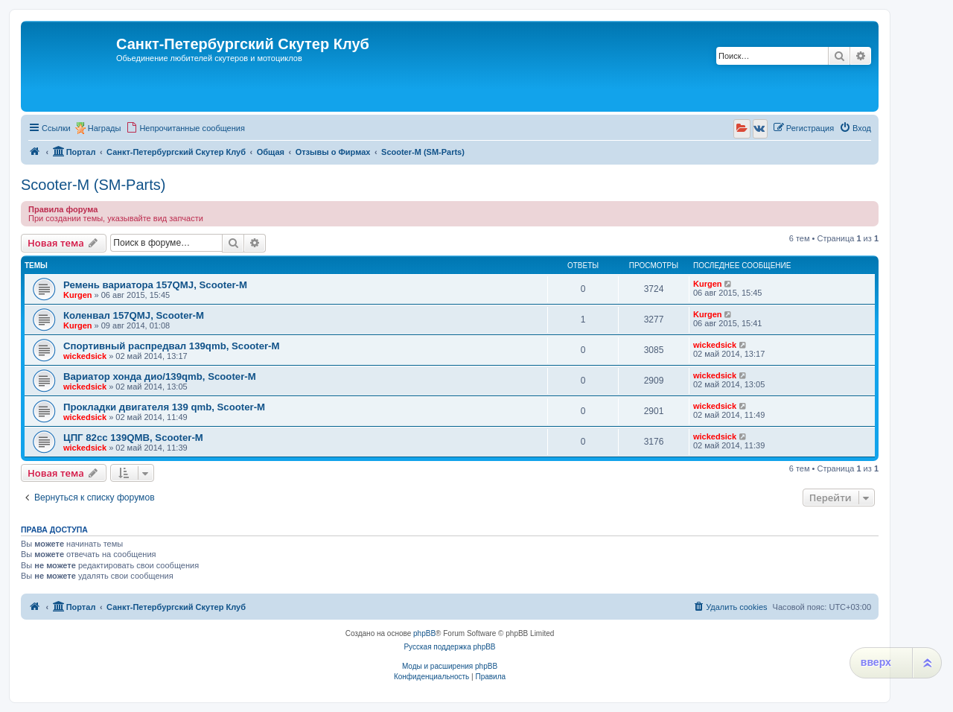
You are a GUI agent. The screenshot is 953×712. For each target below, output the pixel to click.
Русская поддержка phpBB (449, 647)
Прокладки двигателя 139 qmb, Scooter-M (164, 407)
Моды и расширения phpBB (449, 666)
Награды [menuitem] (104, 128)
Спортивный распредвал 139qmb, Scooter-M (171, 346)
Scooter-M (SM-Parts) (93, 185)
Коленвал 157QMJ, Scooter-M (133, 315)
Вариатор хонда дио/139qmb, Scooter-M (159, 376)
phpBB (424, 633)
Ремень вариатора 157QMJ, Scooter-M (155, 284)
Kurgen (77, 294)
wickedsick (84, 356)
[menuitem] (185, 128)
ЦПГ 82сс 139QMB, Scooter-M (133, 437)
